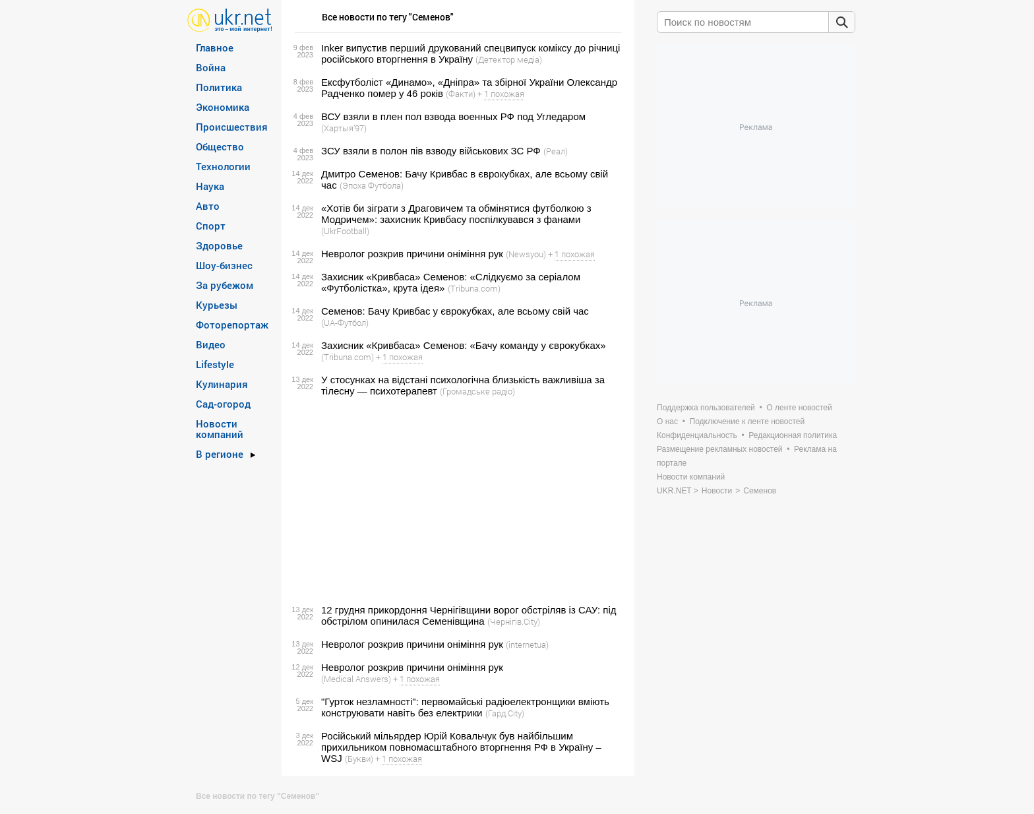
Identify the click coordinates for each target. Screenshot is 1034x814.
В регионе (219, 454)
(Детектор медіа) (508, 59)
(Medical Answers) (356, 679)
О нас (667, 421)
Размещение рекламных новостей (720, 449)
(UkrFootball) (345, 231)
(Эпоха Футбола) (372, 185)
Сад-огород (223, 403)
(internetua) (527, 644)
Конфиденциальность (697, 435)
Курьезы (216, 304)
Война (211, 67)
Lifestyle (215, 364)
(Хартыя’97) (344, 128)
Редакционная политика (792, 435)
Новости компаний (219, 428)
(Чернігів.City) (513, 621)
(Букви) (359, 759)
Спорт (211, 225)
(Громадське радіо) (477, 391)
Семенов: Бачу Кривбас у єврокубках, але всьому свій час (455, 311)
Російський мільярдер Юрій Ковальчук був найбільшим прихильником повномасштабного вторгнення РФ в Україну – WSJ (461, 747)
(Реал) (555, 151)
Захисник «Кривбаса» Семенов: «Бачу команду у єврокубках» (463, 345)
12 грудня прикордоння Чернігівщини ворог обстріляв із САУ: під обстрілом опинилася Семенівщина (469, 615)
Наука (210, 186)
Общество (220, 146)
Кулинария (222, 384)
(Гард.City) (504, 713)
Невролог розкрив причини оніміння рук (412, 253)
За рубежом (224, 285)
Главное (214, 47)
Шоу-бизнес (224, 265)
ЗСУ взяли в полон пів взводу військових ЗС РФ (431, 150)
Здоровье (219, 245)
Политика (219, 87)
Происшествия (232, 126)
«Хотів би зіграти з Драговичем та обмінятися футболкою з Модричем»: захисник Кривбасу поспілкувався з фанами (456, 214)
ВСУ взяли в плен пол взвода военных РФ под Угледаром (453, 116)
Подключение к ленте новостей (747, 421)
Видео (211, 344)
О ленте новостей (799, 407)
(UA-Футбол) (345, 323)
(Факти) (460, 94)
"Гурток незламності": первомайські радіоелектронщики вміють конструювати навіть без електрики (465, 707)
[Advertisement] (456, 500)
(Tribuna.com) (474, 288)
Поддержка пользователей (706, 407)
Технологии (223, 166)
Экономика (222, 107)
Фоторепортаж (232, 324)
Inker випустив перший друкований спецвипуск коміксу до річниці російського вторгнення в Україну (470, 53)
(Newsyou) (526, 254)
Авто (208, 206)
